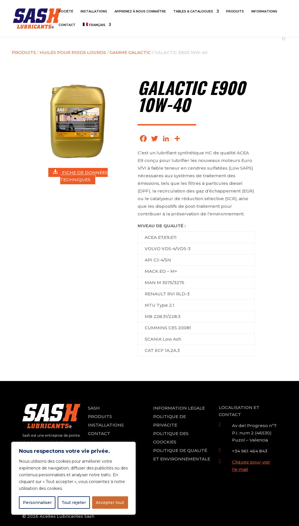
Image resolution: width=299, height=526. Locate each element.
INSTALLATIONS (106, 425)
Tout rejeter (74, 502)
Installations (94, 11)
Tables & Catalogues (193, 11)
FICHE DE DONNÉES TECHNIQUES (80, 175)
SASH (94, 408)
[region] (73, 478)
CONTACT (99, 433)
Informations (264, 11)
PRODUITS (100, 416)
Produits (235, 11)
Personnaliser (37, 502)
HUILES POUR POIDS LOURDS (73, 52)
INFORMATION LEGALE (179, 408)
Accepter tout (110, 502)
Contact (66, 25)
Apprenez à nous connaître (140, 11)
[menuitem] (97, 29)
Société (65, 11)
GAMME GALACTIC (130, 52)
